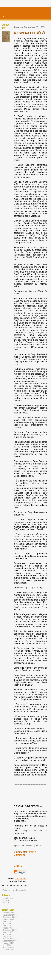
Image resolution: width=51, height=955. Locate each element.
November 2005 (10, 915)
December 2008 (10, 941)
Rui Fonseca (21, 879)
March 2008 (8, 932)
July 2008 (7, 936)
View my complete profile (14, 890)
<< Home (19, 866)
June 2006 (7, 928)
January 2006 (9, 919)
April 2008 (7, 934)
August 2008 (8, 939)
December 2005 (10, 917)
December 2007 (10, 930)
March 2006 (8, 921)
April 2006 (7, 923)
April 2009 (7, 945)
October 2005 (9, 913)
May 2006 (7, 926)
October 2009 (9, 949)
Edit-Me (6, 900)
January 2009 (9, 943)
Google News (8, 898)
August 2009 (8, 947)
